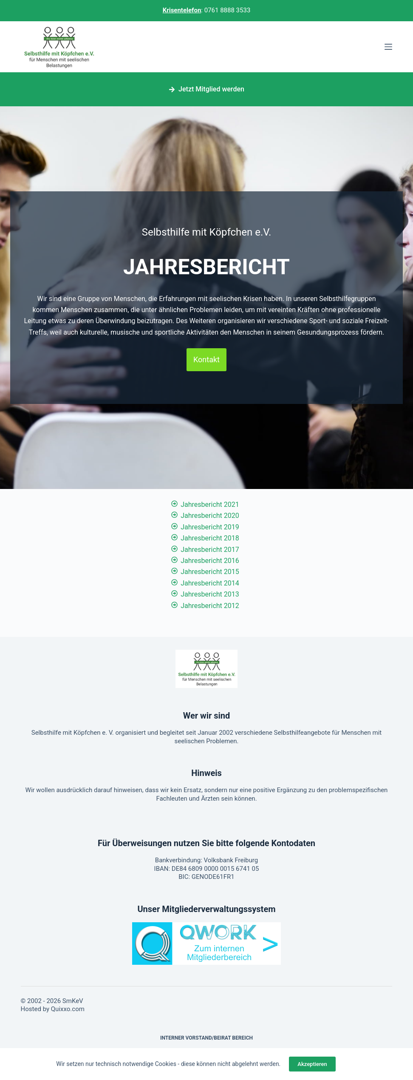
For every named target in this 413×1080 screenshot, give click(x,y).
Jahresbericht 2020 (210, 516)
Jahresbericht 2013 (210, 594)
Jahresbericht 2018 (210, 538)
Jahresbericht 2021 (210, 504)
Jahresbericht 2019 (210, 527)
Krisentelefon (182, 10)
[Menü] (388, 47)
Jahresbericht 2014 (210, 583)
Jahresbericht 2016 (210, 561)
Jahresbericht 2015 (210, 572)
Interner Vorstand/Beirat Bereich (206, 1038)
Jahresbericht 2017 (210, 550)
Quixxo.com (68, 1009)
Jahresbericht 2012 (210, 606)
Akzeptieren (312, 1064)
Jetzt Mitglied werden (206, 89)
